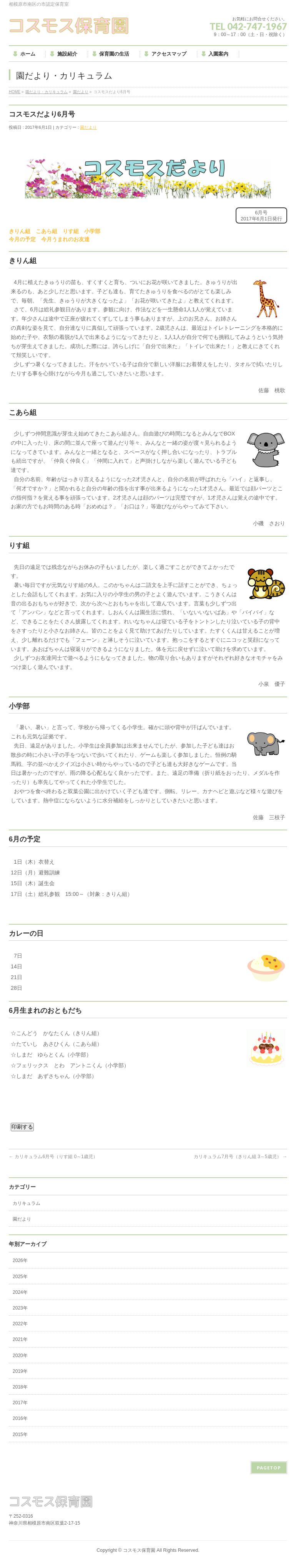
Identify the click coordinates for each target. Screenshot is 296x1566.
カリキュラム (26, 1203)
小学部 (92, 231)
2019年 (20, 1371)
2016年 (20, 1418)
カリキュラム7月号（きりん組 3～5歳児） (240, 1156)
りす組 (71, 231)
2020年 (20, 1355)
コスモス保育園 (139, 1550)
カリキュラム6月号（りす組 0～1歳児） (53, 1156)
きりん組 (19, 231)
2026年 (20, 1260)
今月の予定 (22, 239)
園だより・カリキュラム (46, 92)
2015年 (20, 1434)
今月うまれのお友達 (65, 239)
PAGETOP (269, 1467)
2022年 (20, 1323)
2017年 (20, 1402)
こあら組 (46, 231)
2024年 (20, 1292)
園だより (80, 92)
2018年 (20, 1387)
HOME (14, 92)
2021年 (20, 1339)
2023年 (20, 1308)
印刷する (22, 1127)
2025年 (20, 1276)
